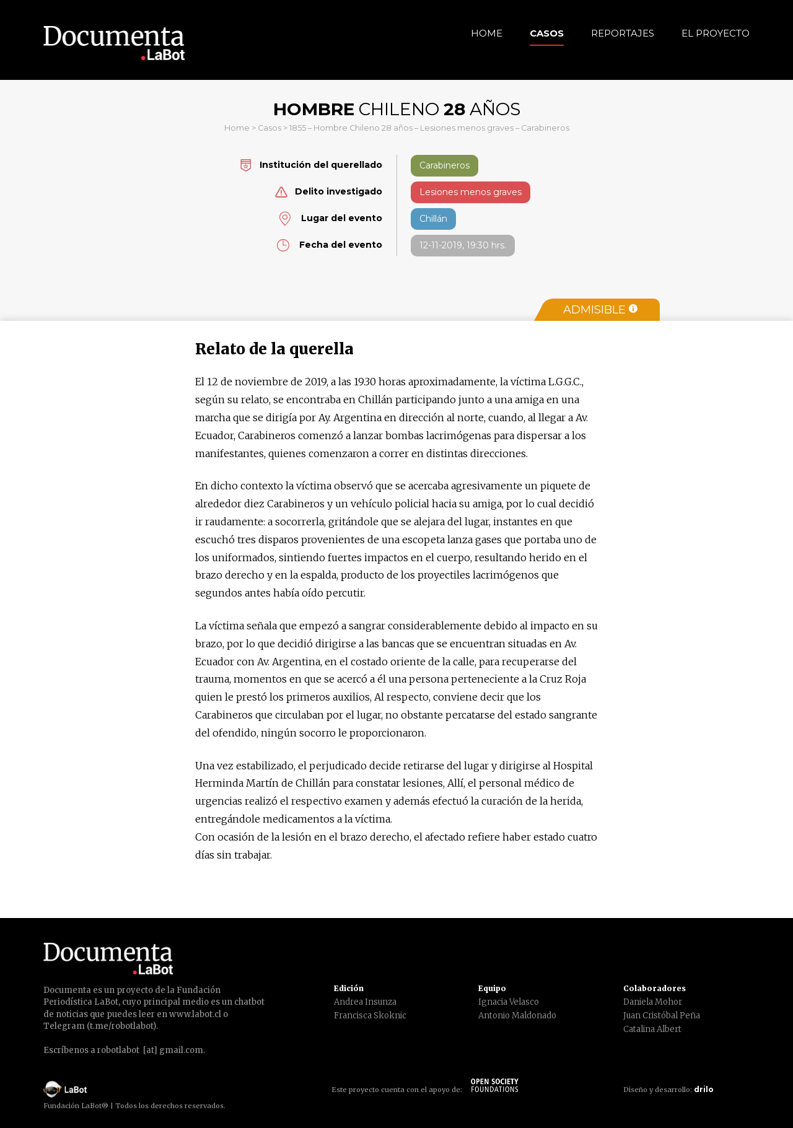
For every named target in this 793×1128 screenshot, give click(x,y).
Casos (547, 33)
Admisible (600, 310)
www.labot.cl (195, 1014)
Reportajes (622, 33)
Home (486, 33)
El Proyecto (715, 33)
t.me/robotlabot (121, 1026)
